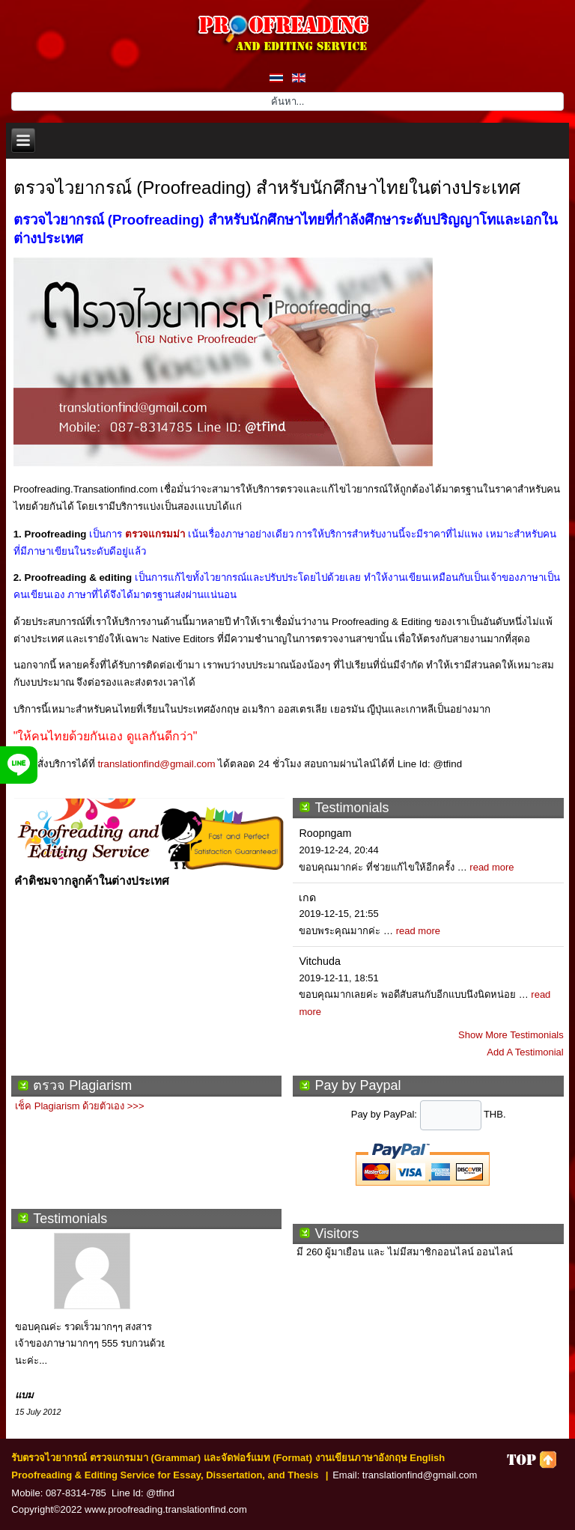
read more (491, 867)
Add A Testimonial (525, 1052)
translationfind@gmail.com (156, 763)
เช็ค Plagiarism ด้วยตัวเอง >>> (79, 1106)
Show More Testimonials (511, 1034)
